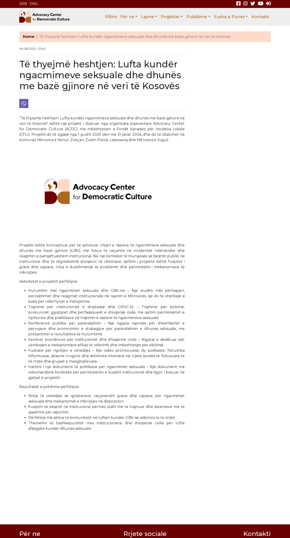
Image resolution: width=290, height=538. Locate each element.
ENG (34, 4)
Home (28, 36)
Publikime (196, 16)
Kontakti (260, 16)
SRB (23, 4)
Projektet (170, 16)
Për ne (127, 16)
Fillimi (111, 16)
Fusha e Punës (229, 16)
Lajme (147, 16)
